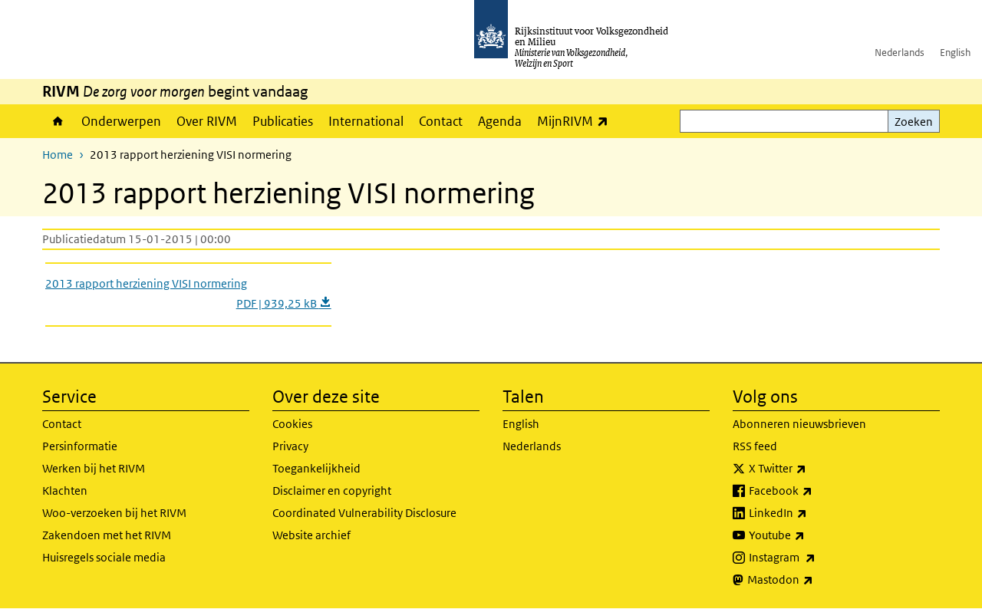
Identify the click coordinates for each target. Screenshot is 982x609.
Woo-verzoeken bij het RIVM (114, 512)
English (955, 52)
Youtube (810, 535)
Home (58, 121)
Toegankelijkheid (316, 468)
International (366, 121)
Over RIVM (206, 121)
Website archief (311, 535)
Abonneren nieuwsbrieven (799, 423)
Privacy (290, 446)
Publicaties (282, 121)
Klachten (64, 490)
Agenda (500, 121)
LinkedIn (812, 513)
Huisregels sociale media (104, 557)
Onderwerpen (121, 121)
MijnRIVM (576, 120)
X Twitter (811, 468)
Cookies (292, 423)
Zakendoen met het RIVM (106, 535)
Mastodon (814, 580)
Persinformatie (79, 446)
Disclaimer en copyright (331, 490)
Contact (441, 121)
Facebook (814, 491)
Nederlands (899, 52)
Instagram (816, 557)
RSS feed (755, 446)
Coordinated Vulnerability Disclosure (364, 512)
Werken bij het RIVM (93, 468)
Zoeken (914, 121)
